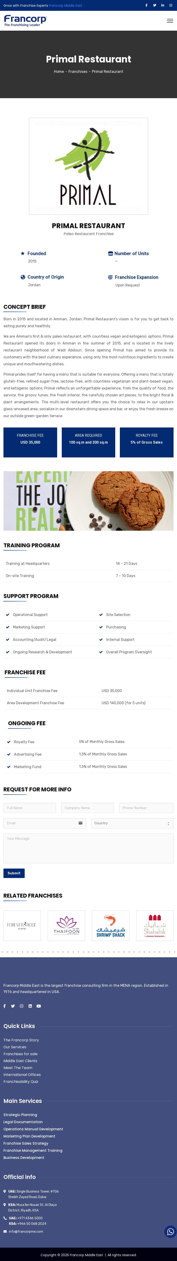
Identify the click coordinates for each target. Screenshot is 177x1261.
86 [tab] (144, 950)
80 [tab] (114, 950)
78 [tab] (103, 950)
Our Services (14, 1045)
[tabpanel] (22, 924)
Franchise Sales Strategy (25, 1142)
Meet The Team (17, 1066)
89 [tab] (159, 950)
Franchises (77, 70)
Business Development (23, 1156)
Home (59, 70)
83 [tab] (129, 950)
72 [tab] (73, 950)
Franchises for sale (20, 1052)
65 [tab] (37, 950)
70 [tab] (63, 950)
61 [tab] (17, 950)
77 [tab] (98, 950)
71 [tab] (68, 950)
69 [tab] (58, 950)
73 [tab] (78, 950)
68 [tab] (53, 950)
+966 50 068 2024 (27, 1222)
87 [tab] (149, 950)
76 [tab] (93, 950)
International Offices (22, 1073)
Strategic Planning (20, 1113)
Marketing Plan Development (29, 1134)
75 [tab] (88, 950)
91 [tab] (169, 950)
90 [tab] (164, 950)
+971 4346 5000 (26, 1217)
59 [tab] (7, 950)
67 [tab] (48, 950)
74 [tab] (83, 950)
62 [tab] (22, 950)
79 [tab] (108, 950)
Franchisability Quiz (20, 1080)
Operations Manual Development (33, 1127)
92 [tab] (174, 950)
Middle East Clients (20, 1059)
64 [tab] (32, 950)
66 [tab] (43, 950)
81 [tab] (119, 950)
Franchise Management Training (32, 1149)
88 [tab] (154, 950)
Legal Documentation (23, 1120)
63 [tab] (27, 950)
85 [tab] (139, 950)
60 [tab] (12, 950)
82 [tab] (124, 950)
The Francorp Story (21, 1038)
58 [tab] (2, 950)
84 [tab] (134, 950)
